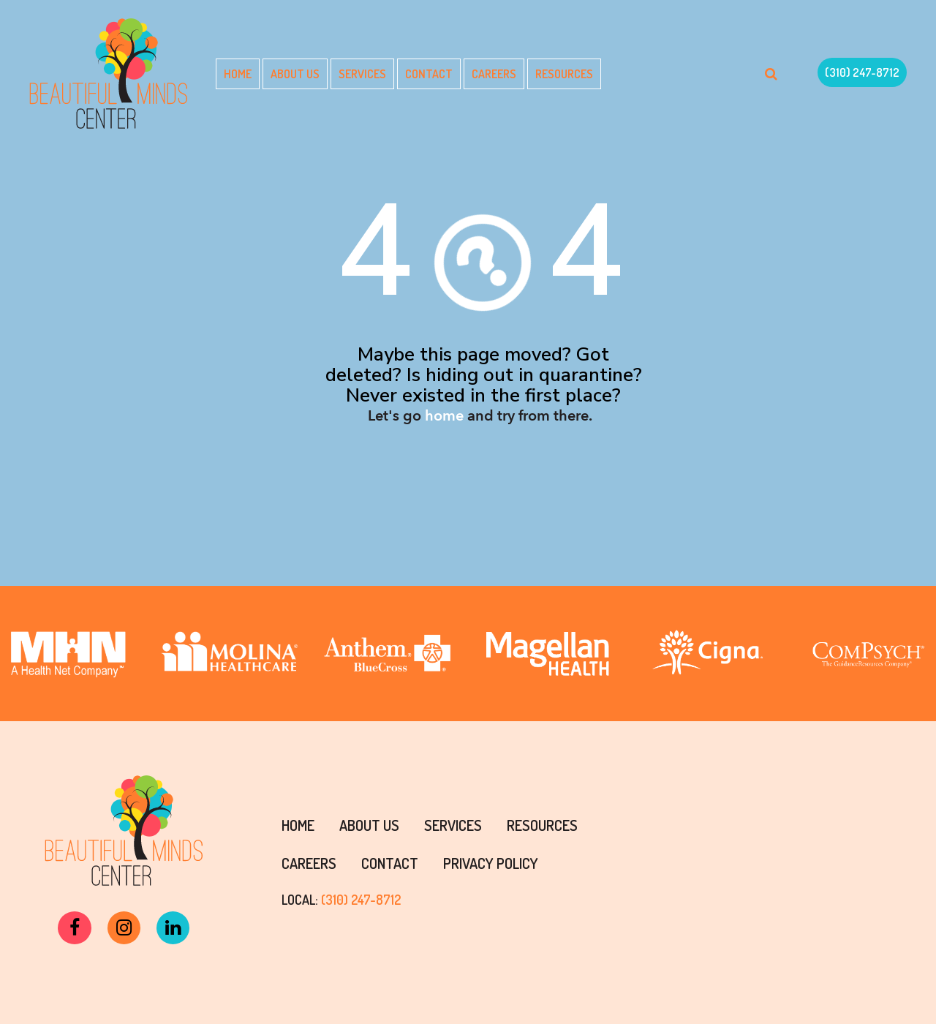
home (444, 416)
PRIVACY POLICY (490, 863)
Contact (429, 74)
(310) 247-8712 (862, 72)
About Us (295, 74)
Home (238, 74)
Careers (494, 74)
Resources (564, 74)
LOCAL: (341, 900)
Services (362, 74)
